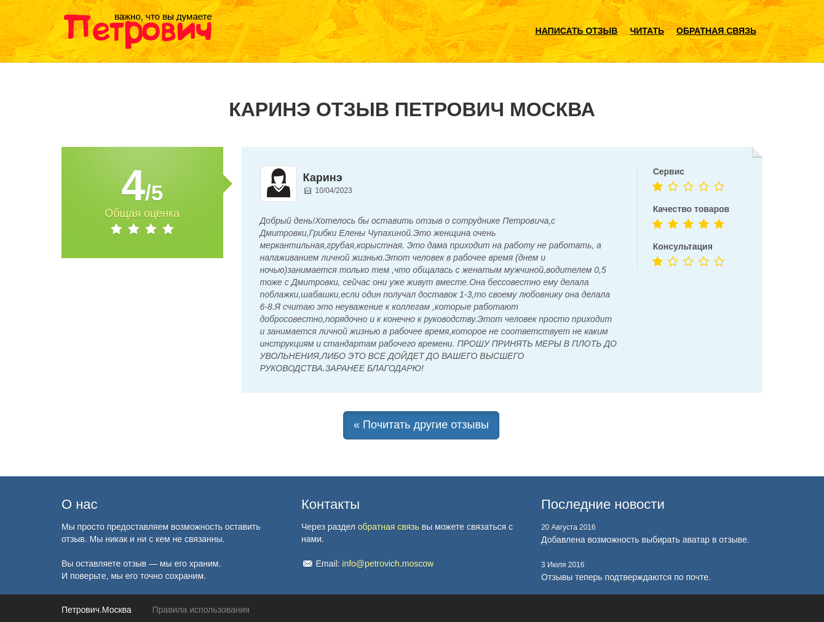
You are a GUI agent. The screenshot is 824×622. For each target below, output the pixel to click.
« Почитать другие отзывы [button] (421, 425)
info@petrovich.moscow (388, 564)
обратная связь (388, 527)
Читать (647, 31)
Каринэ (323, 177)
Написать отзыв (577, 31)
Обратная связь (716, 31)
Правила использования (201, 610)
